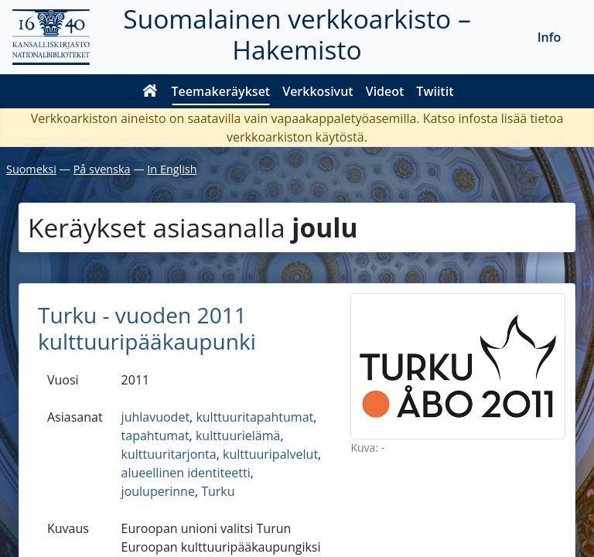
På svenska (102, 169)
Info (550, 37)
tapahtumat (155, 435)
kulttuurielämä (238, 435)
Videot (385, 91)
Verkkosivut (317, 91)
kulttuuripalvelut (270, 454)
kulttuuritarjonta (169, 454)
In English (171, 169)
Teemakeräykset (221, 91)
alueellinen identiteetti (186, 472)
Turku (217, 491)
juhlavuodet (155, 416)
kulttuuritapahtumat (254, 416)
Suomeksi (31, 169)
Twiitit (434, 91)
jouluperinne (158, 491)
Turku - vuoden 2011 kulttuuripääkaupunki (147, 328)
